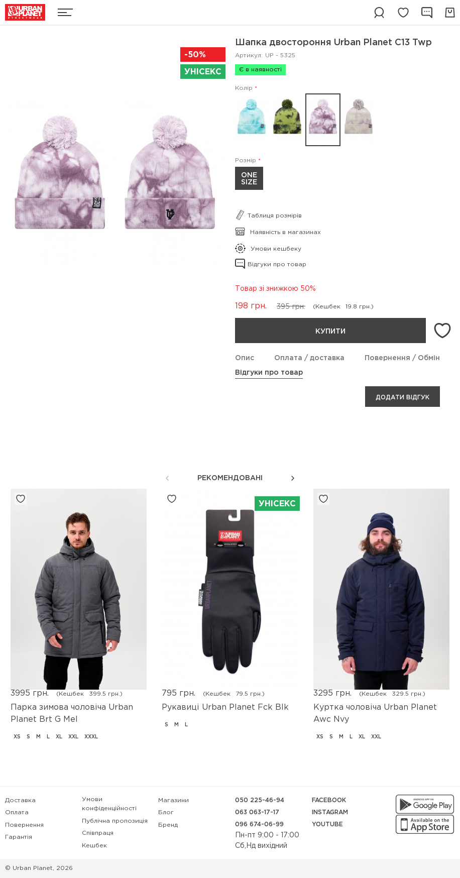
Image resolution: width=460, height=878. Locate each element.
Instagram (330, 812)
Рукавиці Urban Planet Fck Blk (225, 707)
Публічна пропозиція (115, 821)
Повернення (24, 825)
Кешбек (94, 845)
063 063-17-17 (257, 812)
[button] (293, 478)
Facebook (329, 800)
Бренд (168, 825)
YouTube (327, 824)
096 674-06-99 (259, 824)
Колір (244, 88)
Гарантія (18, 837)
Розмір (245, 160)
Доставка (20, 800)
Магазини (173, 800)
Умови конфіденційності (109, 804)
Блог (166, 812)
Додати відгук (402, 397)
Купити (330, 331)
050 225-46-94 (259, 800)
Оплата (17, 812)
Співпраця (97, 833)
